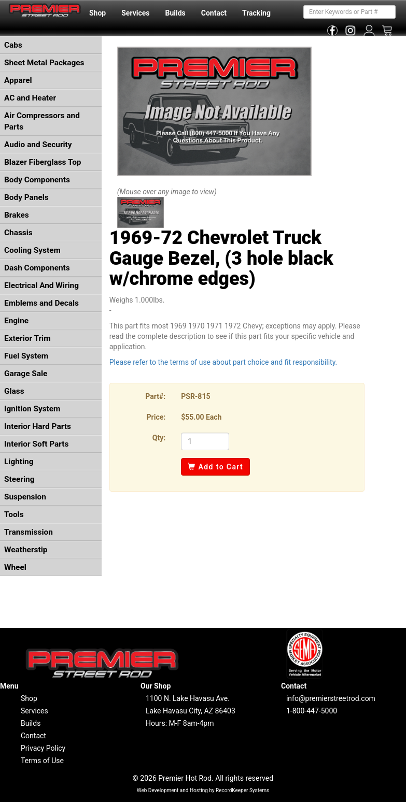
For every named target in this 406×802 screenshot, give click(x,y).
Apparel (18, 80)
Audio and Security (38, 144)
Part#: (155, 396)
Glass (14, 391)
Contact (214, 13)
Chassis (18, 232)
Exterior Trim (27, 338)
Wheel (15, 567)
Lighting (19, 461)
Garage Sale (25, 373)
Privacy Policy (43, 748)
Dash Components (37, 268)
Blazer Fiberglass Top (42, 162)
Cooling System (32, 250)
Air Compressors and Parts (42, 121)
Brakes (16, 215)
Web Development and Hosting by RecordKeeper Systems (203, 790)
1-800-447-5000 (311, 711)
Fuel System (26, 356)
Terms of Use (42, 760)
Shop (97, 13)
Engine (16, 320)
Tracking (256, 13)
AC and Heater (30, 98)
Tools (14, 514)
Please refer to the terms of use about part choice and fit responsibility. (223, 362)
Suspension (25, 497)
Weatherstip (25, 549)
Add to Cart (215, 467)
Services (135, 13)
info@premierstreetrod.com (330, 698)
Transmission (28, 532)
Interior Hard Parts (37, 426)
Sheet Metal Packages (44, 62)
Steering (19, 479)
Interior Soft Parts (36, 444)
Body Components (37, 179)
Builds (175, 13)
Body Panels (26, 197)
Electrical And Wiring (41, 285)
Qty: (158, 438)
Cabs (13, 45)
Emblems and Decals (41, 303)
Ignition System (32, 408)
